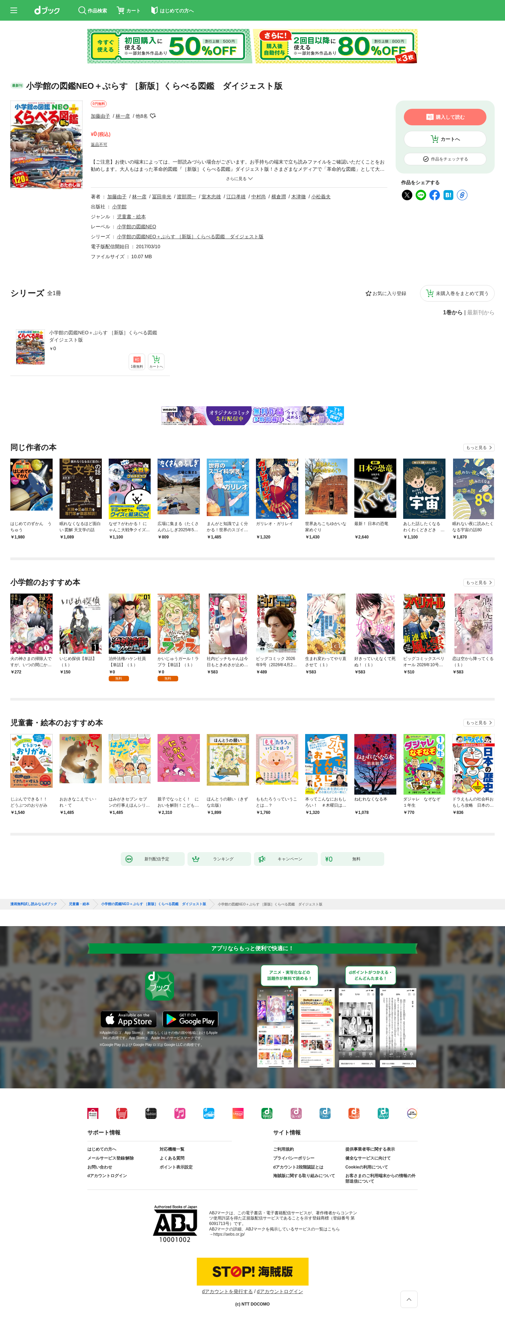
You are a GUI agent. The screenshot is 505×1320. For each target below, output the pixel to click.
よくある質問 (172, 1158)
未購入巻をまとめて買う (462, 293)
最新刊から (481, 312)
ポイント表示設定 (176, 1167)
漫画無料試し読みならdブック (33, 904)
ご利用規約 (283, 1149)
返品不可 (99, 144)
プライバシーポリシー (293, 1158)
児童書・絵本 (131, 216)
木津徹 (298, 196)
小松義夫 (321, 196)
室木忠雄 (211, 196)
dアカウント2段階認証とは (298, 1167)
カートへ (450, 139)
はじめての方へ (101, 1149)
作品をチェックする (449, 159)
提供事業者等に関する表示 (370, 1149)
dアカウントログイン (107, 1175)
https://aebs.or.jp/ (229, 1234)
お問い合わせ (99, 1167)
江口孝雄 (236, 196)
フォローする (152, 116)
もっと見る (476, 447)
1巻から (453, 312)
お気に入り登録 (389, 293)
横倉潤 (278, 196)
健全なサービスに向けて (368, 1158)
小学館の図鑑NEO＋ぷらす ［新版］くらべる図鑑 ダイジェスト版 (105, 336)
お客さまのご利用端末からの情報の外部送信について (380, 1178)
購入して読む (450, 117)
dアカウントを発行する (227, 1291)
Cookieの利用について (366, 1167)
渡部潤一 (186, 196)
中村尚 (258, 196)
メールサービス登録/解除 (110, 1158)
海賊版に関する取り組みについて (304, 1175)
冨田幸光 (161, 196)
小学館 (119, 206)
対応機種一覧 (172, 1149)
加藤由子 (100, 116)
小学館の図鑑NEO (136, 226)
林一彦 (123, 116)
